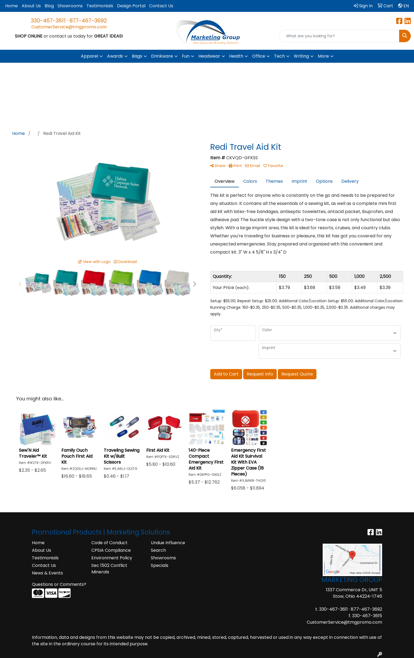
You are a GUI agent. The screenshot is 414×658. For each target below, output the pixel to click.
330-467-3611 (48, 20)
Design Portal (131, 6)
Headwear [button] (209, 56)
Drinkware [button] (162, 56)
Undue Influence (168, 543)
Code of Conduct (109, 543)
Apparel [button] (89, 56)
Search (158, 550)
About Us (31, 6)
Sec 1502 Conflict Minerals (109, 568)
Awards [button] (115, 56)
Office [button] (258, 56)
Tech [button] (279, 56)
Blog (49, 6)
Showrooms (70, 6)
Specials (159, 565)
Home (11, 6)
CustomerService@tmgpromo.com (69, 27)
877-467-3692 (88, 20)
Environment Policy (111, 558)
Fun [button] (185, 56)
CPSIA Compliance (111, 550)
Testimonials (99, 6)
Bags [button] (137, 56)
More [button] (323, 56)
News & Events (47, 573)
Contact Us (161, 6)
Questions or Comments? (59, 584)
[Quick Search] (339, 36)
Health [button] (236, 56)
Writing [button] (301, 56)
